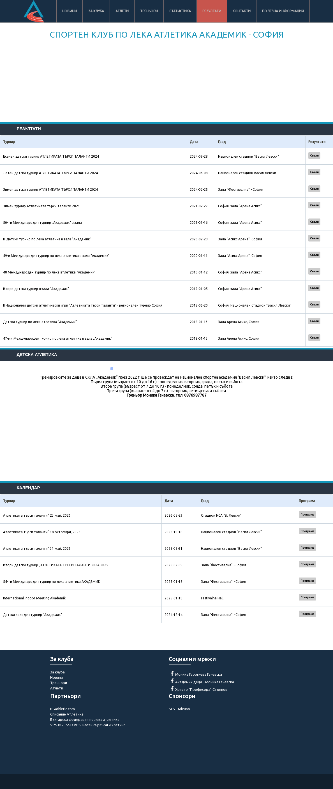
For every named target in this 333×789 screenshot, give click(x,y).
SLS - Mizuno (179, 709)
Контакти (242, 11)
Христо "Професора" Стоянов (201, 689)
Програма (307, 514)
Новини (69, 11)
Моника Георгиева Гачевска (198, 674)
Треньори (149, 11)
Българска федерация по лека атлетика (84, 719)
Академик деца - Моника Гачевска (204, 682)
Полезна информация (283, 11)
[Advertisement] (166, 83)
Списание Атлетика (67, 714)
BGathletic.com (62, 709)
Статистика (180, 11)
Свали (314, 155)
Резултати (211, 11)
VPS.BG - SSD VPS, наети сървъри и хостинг (87, 725)
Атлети (122, 11)
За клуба (96, 11)
